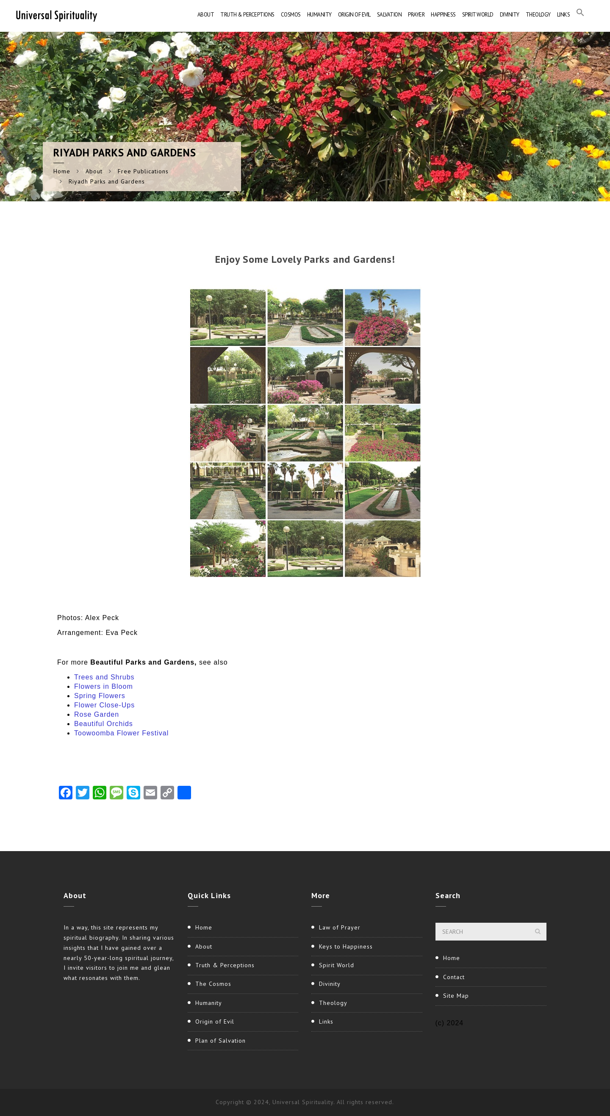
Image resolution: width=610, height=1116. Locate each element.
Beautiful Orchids (103, 723)
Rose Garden (96, 714)
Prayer (416, 14)
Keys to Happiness (346, 946)
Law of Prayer (339, 927)
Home (61, 171)
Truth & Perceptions (247, 14)
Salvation (389, 14)
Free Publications (143, 171)
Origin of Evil (354, 14)
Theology (538, 14)
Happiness (443, 14)
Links (563, 14)
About (205, 14)
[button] (580, 15)
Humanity (319, 14)
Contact (454, 977)
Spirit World (478, 14)
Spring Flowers (99, 695)
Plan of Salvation (220, 1040)
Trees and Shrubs (104, 677)
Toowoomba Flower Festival (121, 733)
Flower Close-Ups (104, 705)
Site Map (456, 995)
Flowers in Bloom (103, 686)
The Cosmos (213, 984)
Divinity (509, 14)
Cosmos (291, 14)
